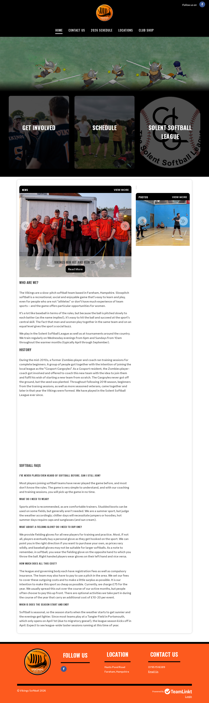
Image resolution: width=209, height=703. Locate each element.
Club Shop (146, 30)
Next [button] (125, 226)
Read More (75, 269)
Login (188, 696)
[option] (75, 235)
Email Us (153, 671)
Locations (125, 30)
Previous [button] (25, 226)
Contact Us (76, 30)
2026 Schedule (102, 30)
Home (59, 30)
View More (121, 189)
